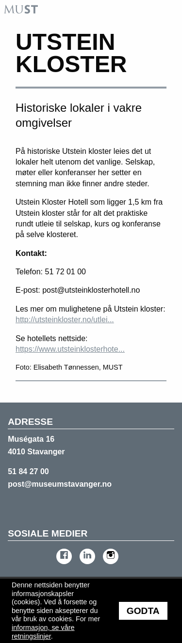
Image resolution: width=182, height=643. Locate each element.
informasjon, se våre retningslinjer (43, 632)
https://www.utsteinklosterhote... (70, 349)
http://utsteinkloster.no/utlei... (65, 319)
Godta (143, 611)
